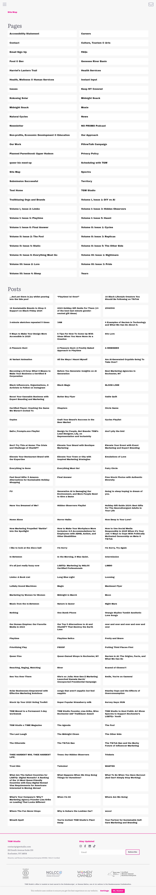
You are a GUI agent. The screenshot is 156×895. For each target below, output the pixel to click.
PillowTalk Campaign (94, 144)
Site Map (15, 172)
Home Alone (16, 520)
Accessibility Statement (24, 33)
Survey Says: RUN (115, 702)
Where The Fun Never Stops (25, 811)
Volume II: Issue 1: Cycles (97, 227)
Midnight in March (67, 595)
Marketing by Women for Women (27, 595)
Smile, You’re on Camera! (119, 677)
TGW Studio (88, 190)
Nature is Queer (66, 604)
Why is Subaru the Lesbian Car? (75, 811)
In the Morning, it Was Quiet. (73, 557)
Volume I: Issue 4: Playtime (26, 218)
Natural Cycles (19, 116)
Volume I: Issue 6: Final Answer (29, 227)
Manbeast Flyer (113, 586)
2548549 (110, 308)
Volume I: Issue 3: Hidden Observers (103, 209)
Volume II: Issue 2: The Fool (27, 236)
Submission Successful (24, 181)
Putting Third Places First (119, 647)
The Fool (110, 725)
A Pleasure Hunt (18, 348)
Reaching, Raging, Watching (25, 668)
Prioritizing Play (18, 647)
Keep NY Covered (92, 89)
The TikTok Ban (66, 743)
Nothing (14, 613)
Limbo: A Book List (20, 577)
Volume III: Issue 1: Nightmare (100, 255)
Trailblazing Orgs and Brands (27, 199)
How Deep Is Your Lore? (118, 520)
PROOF (61, 647)
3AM (59, 322)
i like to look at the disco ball (25, 548)
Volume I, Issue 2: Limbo (25, 209)
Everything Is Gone (20, 468)
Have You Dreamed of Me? (24, 505)
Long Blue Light (66, 577)
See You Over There (21, 677)
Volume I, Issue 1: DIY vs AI (98, 199)
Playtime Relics (65, 638)
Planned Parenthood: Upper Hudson (31, 153)
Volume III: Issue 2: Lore (25, 264)
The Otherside (17, 743)
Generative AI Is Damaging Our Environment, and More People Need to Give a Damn (77, 494)
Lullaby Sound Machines (23, 586)
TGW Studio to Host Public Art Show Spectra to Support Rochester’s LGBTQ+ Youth (125, 714)
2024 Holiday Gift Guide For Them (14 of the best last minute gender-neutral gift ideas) (77, 311)
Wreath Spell (17, 820)
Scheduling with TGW (94, 163)
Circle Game (111, 408)
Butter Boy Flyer (66, 397)
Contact (14, 43)
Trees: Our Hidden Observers (73, 755)
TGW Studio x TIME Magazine (26, 725)
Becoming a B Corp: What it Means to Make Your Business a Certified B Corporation (30, 373)
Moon (108, 595)
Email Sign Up (18, 52)
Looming (110, 577)
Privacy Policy (90, 153)
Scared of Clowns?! (115, 668)
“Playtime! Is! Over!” (68, 297)
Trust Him (15, 766)
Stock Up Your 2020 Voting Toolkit (28, 702)
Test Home (16, 190)
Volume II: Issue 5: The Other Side (102, 246)
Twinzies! (62, 766)
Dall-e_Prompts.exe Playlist (25, 431)
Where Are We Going (116, 797)
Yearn (84, 273)
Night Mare (111, 604)
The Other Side (113, 734)
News (84, 116)
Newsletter (16, 126)
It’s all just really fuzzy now (24, 566)
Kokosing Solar (19, 98)
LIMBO (108, 566)
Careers (86, 33)
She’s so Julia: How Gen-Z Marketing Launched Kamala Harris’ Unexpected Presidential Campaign (77, 679)
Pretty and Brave (114, 638)
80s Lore (110, 334)
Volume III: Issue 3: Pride (96, 264)
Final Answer (64, 477)
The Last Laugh (18, 734)
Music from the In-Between (24, 604)
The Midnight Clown (68, 734)
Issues (14, 89)
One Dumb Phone (66, 613)
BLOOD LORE (112, 385)
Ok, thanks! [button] (118, 891)
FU (11, 491)
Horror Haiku (64, 520)
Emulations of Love (115, 457)
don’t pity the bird (114, 431)
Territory (86, 181)
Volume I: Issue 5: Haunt (96, 218)
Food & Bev (17, 61)
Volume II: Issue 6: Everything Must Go (33, 255)
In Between (16, 557)
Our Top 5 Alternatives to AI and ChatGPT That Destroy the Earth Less (75, 627)
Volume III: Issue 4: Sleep (25, 273)
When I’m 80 (64, 797)
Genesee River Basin (94, 61)
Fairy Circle (111, 468)
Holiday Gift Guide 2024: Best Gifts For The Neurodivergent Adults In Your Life (124, 508)
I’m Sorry (62, 548)
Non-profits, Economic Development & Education (40, 135)
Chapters (62, 408)
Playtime (14, 638)
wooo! (108, 811)
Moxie (84, 107)
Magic (60, 586)
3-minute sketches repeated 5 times (29, 322)
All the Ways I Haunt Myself (72, 359)
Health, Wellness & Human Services (32, 79)
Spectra (86, 172)
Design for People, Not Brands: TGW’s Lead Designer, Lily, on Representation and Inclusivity (77, 434)
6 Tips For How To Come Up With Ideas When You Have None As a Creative (75, 336)
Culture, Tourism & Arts (95, 43)
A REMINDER (112, 348)
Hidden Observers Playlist (71, 505)
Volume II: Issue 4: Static (25, 246)
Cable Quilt (111, 397)
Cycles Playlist (113, 420)
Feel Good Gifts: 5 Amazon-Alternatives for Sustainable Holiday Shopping (29, 480)
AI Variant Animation (21, 359)
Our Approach (89, 135)
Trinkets (109, 755)
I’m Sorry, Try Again (116, 548)
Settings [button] (104, 891)
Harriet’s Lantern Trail (23, 70)
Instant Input (89, 79)
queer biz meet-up (21, 163)
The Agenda (64, 725)
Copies (13, 420)
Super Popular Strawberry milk (74, 702)
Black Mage (63, 385)
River (60, 668)
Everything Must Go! (68, 468)
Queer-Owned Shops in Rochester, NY (78, 656)
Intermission (112, 557)
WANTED (110, 766)
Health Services (91, 70)
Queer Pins (16, 656)
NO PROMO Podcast (93, 126)
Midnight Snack (90, 98)
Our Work (15, 144)
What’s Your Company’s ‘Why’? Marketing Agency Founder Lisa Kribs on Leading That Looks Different (30, 799)
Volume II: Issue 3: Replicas (98, 236)
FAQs (84, 52)
